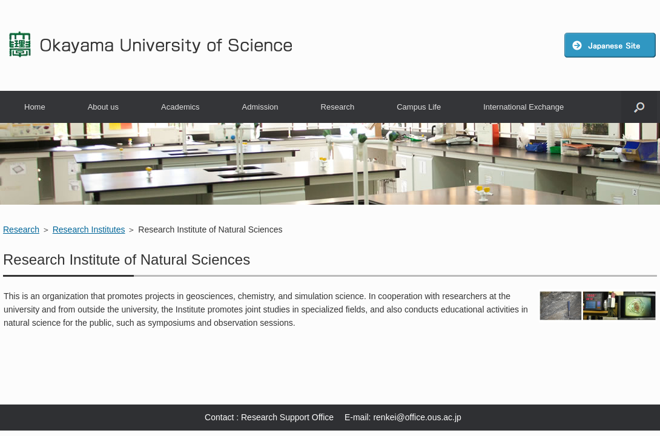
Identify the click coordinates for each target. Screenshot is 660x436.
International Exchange (523, 106)
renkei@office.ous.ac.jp (417, 417)
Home (34, 106)
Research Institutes (89, 229)
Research (338, 106)
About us (103, 106)
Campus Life (419, 106)
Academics (180, 106)
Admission (260, 106)
